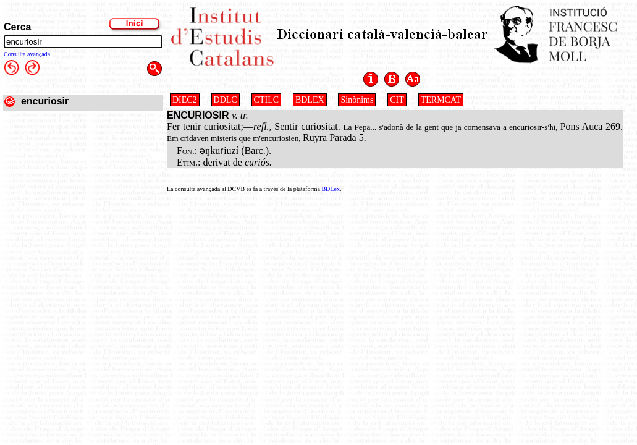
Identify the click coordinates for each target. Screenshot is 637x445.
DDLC (225, 99)
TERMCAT (441, 99)
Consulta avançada (27, 54)
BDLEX (309, 99)
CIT (397, 99)
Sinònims (356, 99)
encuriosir (45, 101)
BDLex (330, 188)
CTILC (266, 99)
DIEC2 (184, 99)
